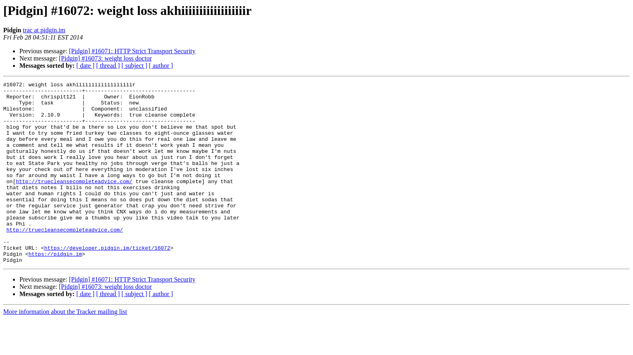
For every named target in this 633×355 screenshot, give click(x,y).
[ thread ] (108, 65)
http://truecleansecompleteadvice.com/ (74, 201)
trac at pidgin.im (44, 30)
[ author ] (161, 65)
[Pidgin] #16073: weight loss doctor (105, 58)
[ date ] (85, 65)
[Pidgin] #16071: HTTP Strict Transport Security (132, 51)
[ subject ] (134, 65)
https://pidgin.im (55, 288)
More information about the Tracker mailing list (65, 348)
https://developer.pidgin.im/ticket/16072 (107, 281)
